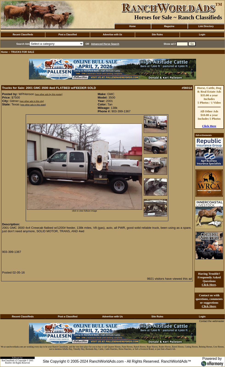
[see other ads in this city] (32, 101)
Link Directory (206, 26)
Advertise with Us (112, 34)
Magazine (169, 26)
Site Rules (157, 34)
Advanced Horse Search (105, 43)
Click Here (209, 126)
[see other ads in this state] (33, 105)
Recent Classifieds (23, 34)
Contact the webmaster (211, 321)
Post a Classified (68, 34)
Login (202, 34)
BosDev (8, 363)
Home (132, 26)
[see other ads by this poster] (48, 94)
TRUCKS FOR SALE (22, 52)
